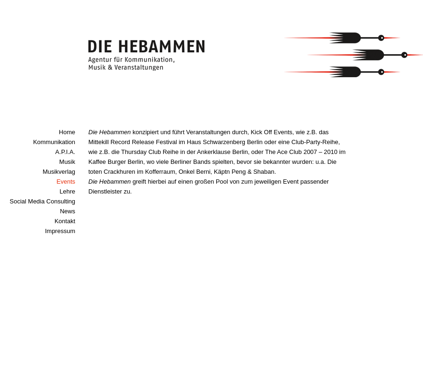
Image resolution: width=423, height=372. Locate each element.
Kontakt (65, 221)
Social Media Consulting (42, 201)
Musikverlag (59, 171)
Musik (67, 161)
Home (67, 132)
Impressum (60, 231)
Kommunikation (54, 142)
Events (65, 181)
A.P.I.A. (65, 151)
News (67, 211)
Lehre (67, 191)
